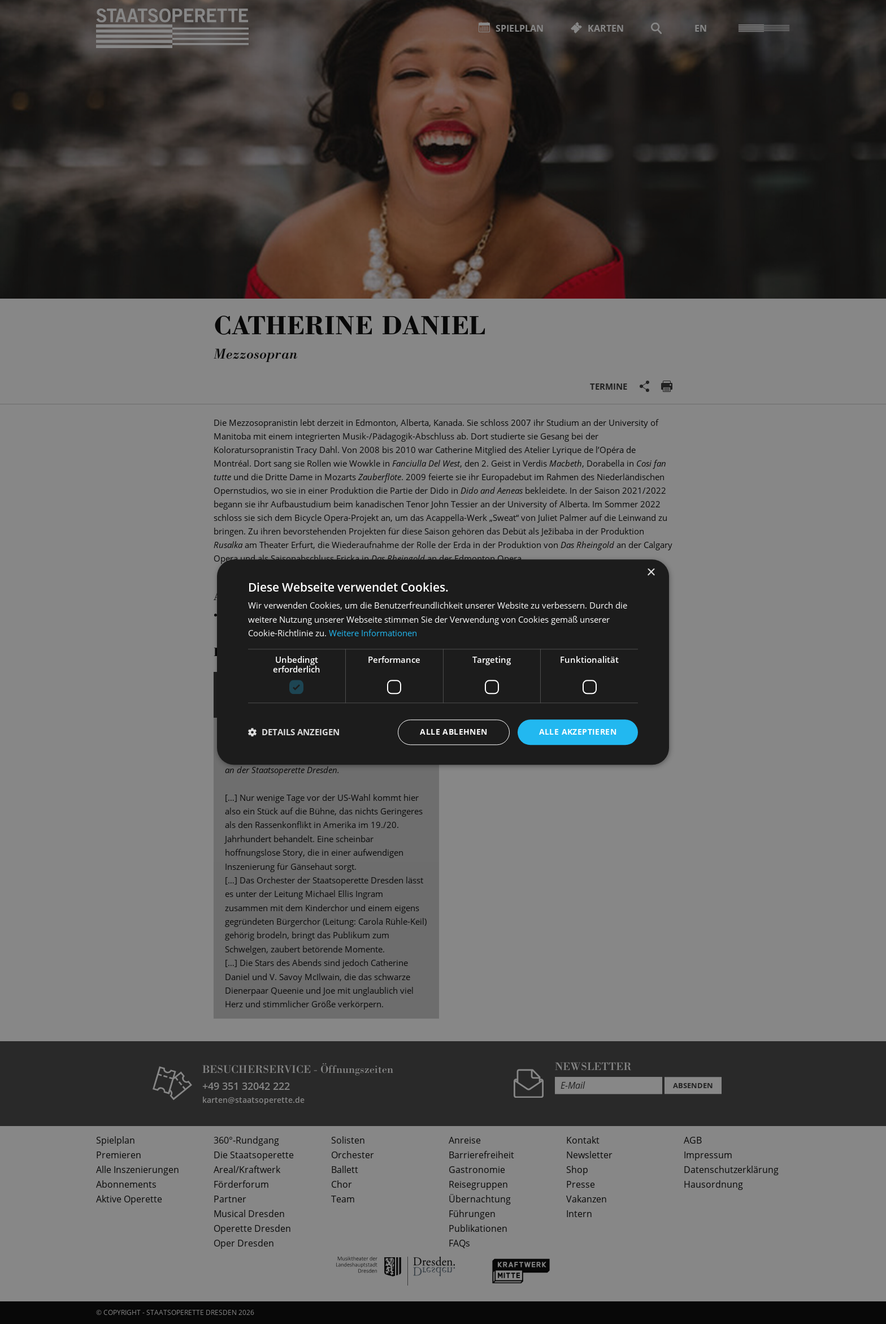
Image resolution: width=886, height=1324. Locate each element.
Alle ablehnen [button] (453, 731)
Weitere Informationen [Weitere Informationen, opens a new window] (373, 633)
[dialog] (443, 662)
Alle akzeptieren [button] (577, 731)
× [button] (650, 572)
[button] (294, 732)
